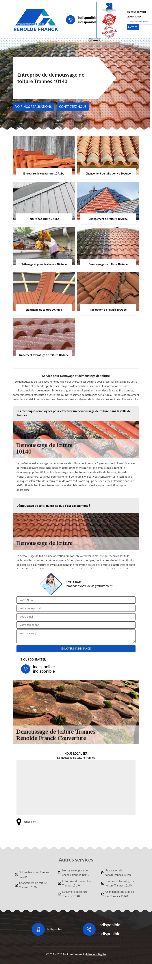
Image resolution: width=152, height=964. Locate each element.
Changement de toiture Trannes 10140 (33, 885)
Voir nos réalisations (33, 106)
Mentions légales (96, 954)
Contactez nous (72, 106)
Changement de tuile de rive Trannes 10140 (119, 894)
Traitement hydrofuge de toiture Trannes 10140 (120, 883)
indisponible (87, 17)
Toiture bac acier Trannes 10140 (34, 874)
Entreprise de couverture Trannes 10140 (77, 883)
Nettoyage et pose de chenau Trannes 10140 (75, 873)
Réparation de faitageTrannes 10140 (118, 873)
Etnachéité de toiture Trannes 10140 (74, 894)
